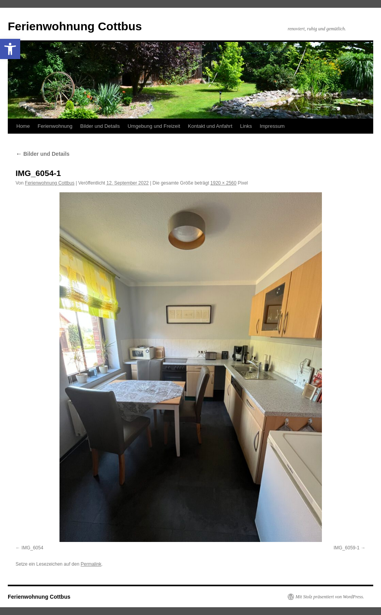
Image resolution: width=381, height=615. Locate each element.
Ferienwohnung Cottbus (75, 26)
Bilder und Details (100, 126)
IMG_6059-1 (347, 548)
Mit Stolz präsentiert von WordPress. (329, 596)
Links (246, 126)
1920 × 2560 (223, 183)
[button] (10, 49)
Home (23, 126)
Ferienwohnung (55, 126)
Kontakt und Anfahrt (210, 126)
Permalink (90, 564)
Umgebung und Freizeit (154, 126)
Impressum (272, 126)
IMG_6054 (32, 548)
